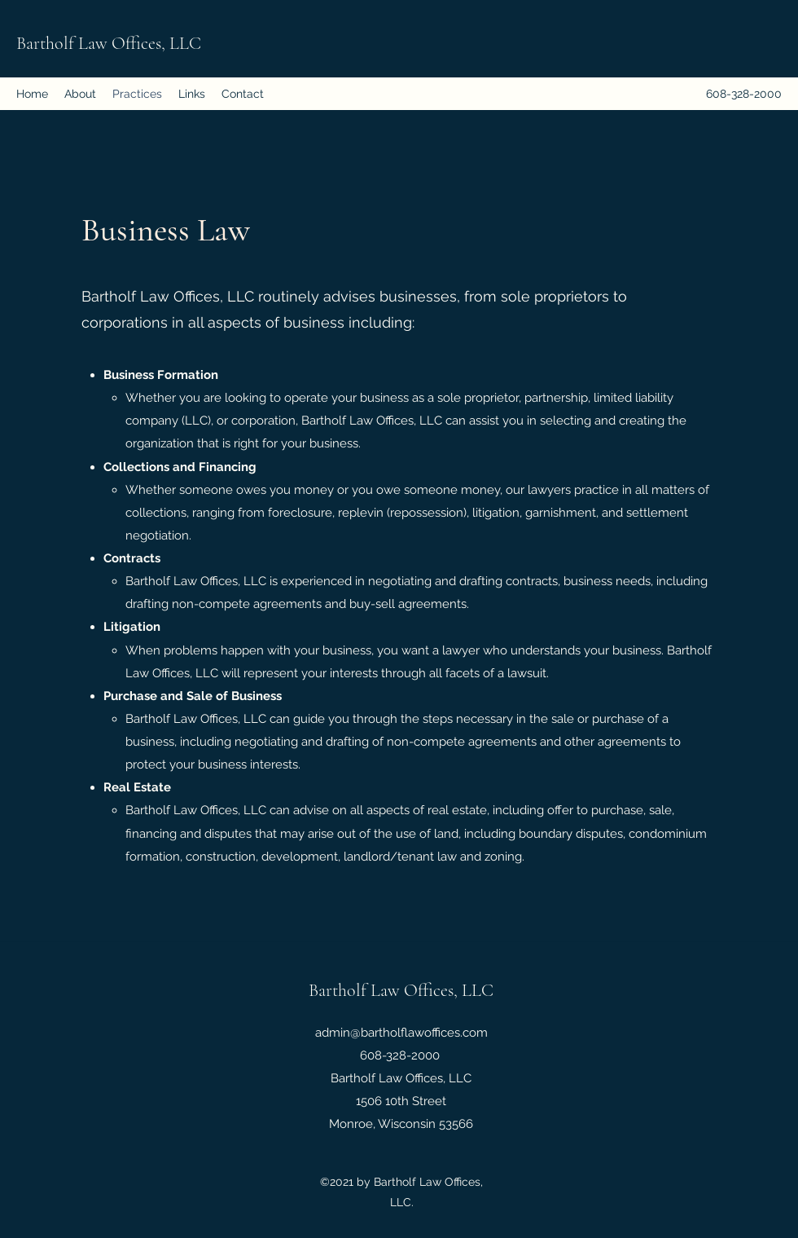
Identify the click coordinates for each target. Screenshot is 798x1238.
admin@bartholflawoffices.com (401, 1032)
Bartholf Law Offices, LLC (108, 43)
